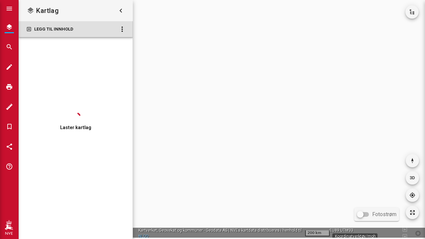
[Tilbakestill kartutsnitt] (412, 212)
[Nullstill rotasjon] (412, 160)
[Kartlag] (9, 27)
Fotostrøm (384, 214)
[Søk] (9, 47)
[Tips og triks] (9, 166)
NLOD (143, 236)
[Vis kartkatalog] (412, 12)
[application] (279, 119)
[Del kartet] (9, 146)
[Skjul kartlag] (121, 11)
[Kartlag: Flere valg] (122, 29)
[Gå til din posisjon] (412, 195)
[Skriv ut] (9, 87)
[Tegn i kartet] (9, 67)
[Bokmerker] (9, 126)
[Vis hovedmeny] (9, 8)
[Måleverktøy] (9, 107)
